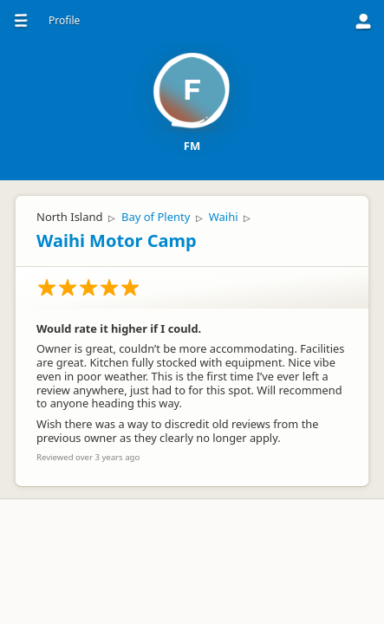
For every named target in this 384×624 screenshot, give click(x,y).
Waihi (223, 216)
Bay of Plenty (155, 216)
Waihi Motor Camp (116, 240)
